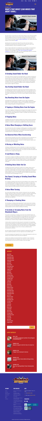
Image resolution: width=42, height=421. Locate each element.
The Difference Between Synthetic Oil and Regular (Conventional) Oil (24, 338)
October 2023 (10, 278)
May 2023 (9, 283)
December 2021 (10, 299)
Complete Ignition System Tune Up (17, 402)
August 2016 (9, 322)
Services (6, 392)
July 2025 (9, 261)
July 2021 (9, 302)
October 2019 (10, 313)
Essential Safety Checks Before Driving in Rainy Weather (23, 359)
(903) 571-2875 (32, 395)
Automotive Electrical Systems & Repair (17, 411)
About (22, 0)
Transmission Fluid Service (17, 400)
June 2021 (9, 304)
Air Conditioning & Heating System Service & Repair (17, 409)
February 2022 (10, 296)
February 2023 (10, 287)
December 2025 (10, 257)
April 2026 (9, 254)
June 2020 (9, 308)
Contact (29, 0)
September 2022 (10, 293)
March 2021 (9, 307)
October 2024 (10, 267)
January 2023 (10, 289)
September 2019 (10, 314)
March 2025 (9, 264)
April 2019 (9, 319)
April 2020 (9, 310)
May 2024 (9, 272)
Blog (26, 0)
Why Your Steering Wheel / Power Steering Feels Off (23, 366)
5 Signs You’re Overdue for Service (20, 352)
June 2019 (9, 317)
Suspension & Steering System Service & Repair (17, 407)
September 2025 (10, 260)
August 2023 (9, 279)
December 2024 (10, 266)
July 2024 (9, 270)
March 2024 (9, 273)
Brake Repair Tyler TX (16, 395)
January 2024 (10, 275)
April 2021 (9, 305)
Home (6, 390)
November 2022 (10, 292)
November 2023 (10, 276)
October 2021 (10, 301)
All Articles (9, 245)
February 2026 (10, 255)
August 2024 (9, 269)
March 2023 (9, 286)
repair (16, 40)
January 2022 (10, 298)
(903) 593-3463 (29, 393)
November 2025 (10, 258)
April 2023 (9, 284)
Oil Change (15, 396)
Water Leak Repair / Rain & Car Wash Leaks (17, 398)
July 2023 (9, 281)
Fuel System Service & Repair (17, 404)
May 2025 (9, 263)
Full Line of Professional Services (17, 391)
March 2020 (9, 311)
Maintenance (7, 393)
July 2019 (9, 316)
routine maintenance (23, 39)
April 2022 (9, 295)
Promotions (7, 394)
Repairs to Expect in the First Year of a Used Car (23, 345)
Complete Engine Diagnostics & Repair (16, 393)
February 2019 (10, 320)
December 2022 (10, 290)
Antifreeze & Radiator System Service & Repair (17, 413)
